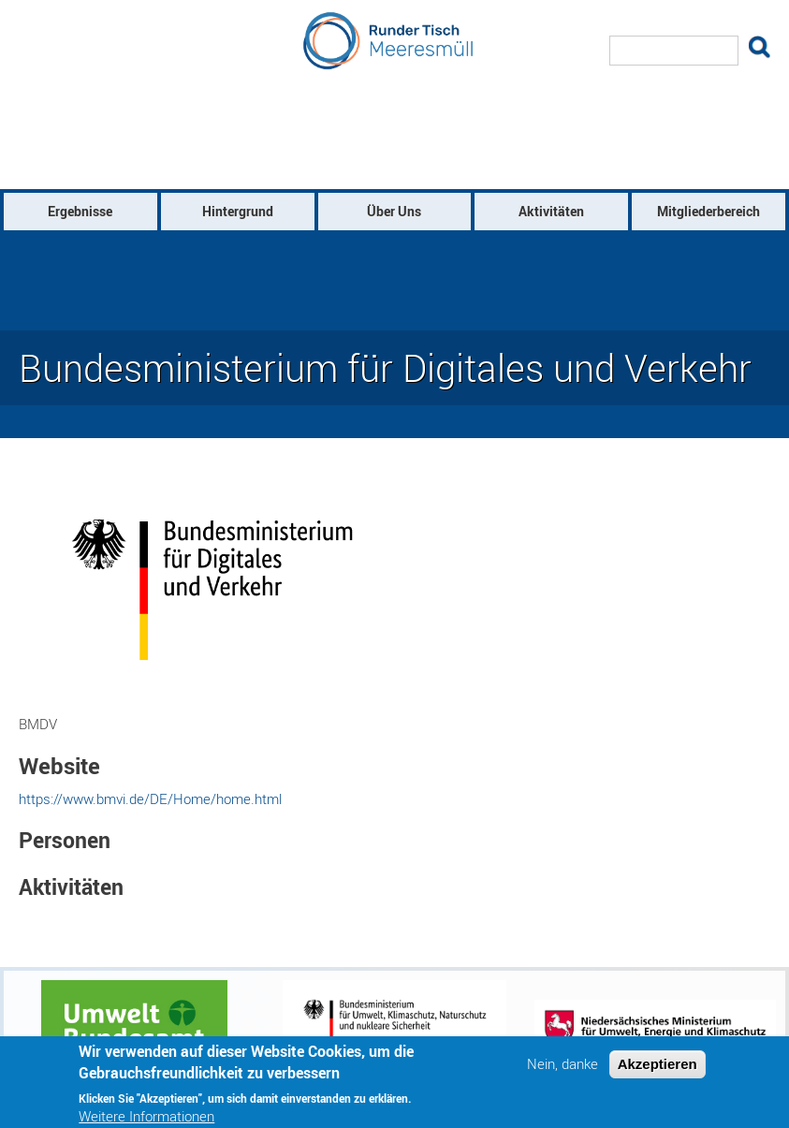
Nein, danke (562, 1071)
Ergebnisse (80, 211)
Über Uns (394, 211)
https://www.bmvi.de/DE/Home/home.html (150, 798)
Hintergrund (237, 211)
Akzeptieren (657, 1071)
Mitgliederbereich (708, 211)
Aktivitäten (551, 211)
